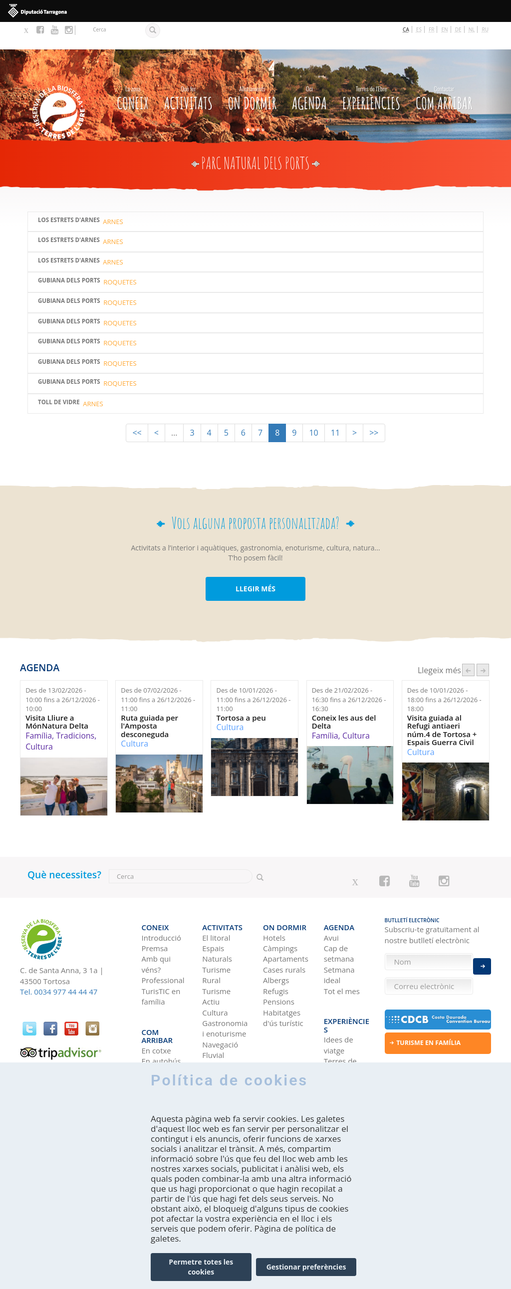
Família (38, 708)
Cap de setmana (339, 918)
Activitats (188, 69)
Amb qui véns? (156, 929)
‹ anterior (468, 643)
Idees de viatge (338, 993)
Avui (331, 902)
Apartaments (285, 924)
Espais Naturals (217, 918)
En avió (154, 1020)
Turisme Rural (216, 939)
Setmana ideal (339, 939)
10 (313, 405)
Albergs (276, 945)
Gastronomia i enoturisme (225, 993)
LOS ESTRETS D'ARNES (69, 233)
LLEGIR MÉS (255, 561)
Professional (163, 945)
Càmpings (280, 913)
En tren (154, 1030)
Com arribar (444, 69)
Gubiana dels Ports (69, 254)
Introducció (161, 902)
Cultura (39, 719)
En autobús (161, 1009)
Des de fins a (62, 672)
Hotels (274, 902)
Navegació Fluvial (220, 1014)
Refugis (275, 956)
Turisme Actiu (216, 961)
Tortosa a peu (240, 690)
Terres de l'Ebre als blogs (340, 1019)
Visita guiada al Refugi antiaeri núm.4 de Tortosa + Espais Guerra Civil (442, 702)
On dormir (252, 69)
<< (136, 405)
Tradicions (75, 708)
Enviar (482, 959)
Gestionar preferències (306, 1267)
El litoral (216, 902)
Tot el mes (342, 956)
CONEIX (133, 69)
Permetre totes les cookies (201, 1267)
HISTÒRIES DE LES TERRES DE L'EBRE (342, 1057)
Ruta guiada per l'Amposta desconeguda (149, 698)
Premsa (155, 913)
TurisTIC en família (161, 961)
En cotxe (156, 999)
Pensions (278, 966)
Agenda (309, 69)
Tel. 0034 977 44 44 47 (58, 965)
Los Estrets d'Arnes (69, 193)
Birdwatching (225, 1030)
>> (373, 405)
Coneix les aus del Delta (344, 694)
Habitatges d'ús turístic (283, 982)
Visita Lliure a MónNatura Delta (56, 694)
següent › (483, 643)
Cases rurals (284, 934)
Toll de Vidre (59, 375)
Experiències (371, 69)
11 (335, 405)
